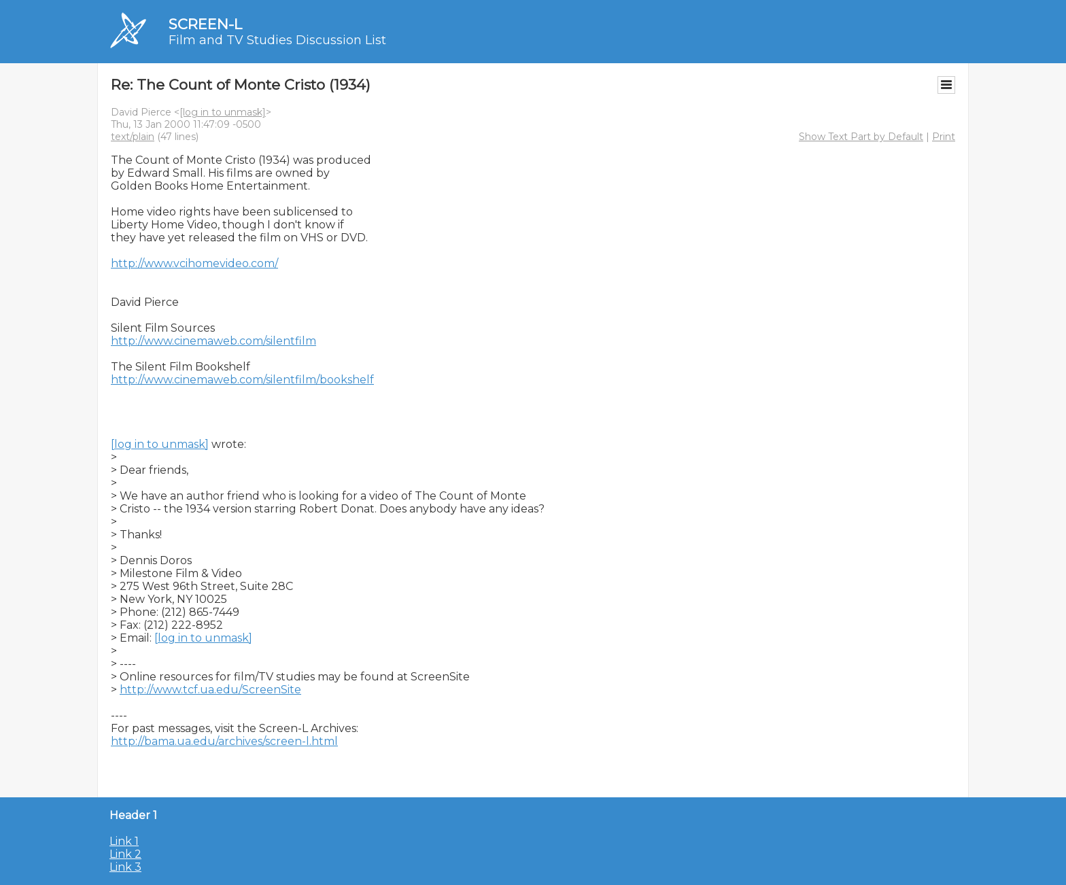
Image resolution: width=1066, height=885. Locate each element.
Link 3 (125, 867)
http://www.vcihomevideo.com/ (194, 263)
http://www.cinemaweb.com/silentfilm (213, 340)
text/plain (132, 137)
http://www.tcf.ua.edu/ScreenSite (210, 689)
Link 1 (124, 841)
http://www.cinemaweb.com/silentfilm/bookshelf (242, 379)
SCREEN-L (205, 24)
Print (943, 137)
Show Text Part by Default (861, 137)
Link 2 (125, 854)
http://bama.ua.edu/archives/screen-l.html (224, 741)
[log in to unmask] (222, 112)
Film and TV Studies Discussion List (277, 40)
